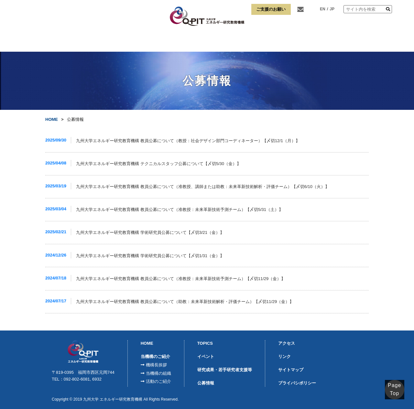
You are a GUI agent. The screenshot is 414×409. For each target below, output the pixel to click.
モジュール (165, 41)
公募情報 (205, 383)
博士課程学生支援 (288, 41)
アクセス (328, 41)
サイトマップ (290, 369)
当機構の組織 (158, 373)
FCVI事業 (130, 41)
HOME (56, 41)
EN (322, 9)
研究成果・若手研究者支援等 (224, 369)
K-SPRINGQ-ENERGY (201, 41)
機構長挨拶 (156, 364)
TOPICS (205, 343)
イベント (205, 356)
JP (332, 9)
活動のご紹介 (158, 381)
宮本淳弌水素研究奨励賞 (242, 42)
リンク (358, 41)
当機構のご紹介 (92, 41)
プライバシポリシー (297, 383)
